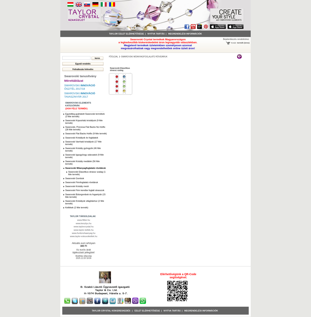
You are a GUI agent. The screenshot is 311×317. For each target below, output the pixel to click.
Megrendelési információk (185, 34)
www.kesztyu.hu (83, 223)
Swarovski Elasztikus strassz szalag (120, 69)
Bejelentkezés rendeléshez (236, 39)
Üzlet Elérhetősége (147, 310)
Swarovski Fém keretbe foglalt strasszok (84, 190)
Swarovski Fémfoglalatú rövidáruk (81, 182)
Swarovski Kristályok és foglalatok (81, 137)
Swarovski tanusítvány (80, 76)
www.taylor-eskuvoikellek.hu (83, 236)
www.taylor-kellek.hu (83, 230)
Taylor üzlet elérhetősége (126, 34)
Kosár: (234, 43)
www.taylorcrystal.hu (83, 226)
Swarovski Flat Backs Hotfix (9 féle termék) (86, 133)
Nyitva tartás (156, 34)
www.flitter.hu (83, 220)
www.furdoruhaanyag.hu (83, 233)
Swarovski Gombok (74, 178)
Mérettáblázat (73, 80)
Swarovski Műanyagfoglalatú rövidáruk (85, 168)
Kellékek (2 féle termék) (76, 207)
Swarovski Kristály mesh (77, 186)
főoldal (113, 57)
